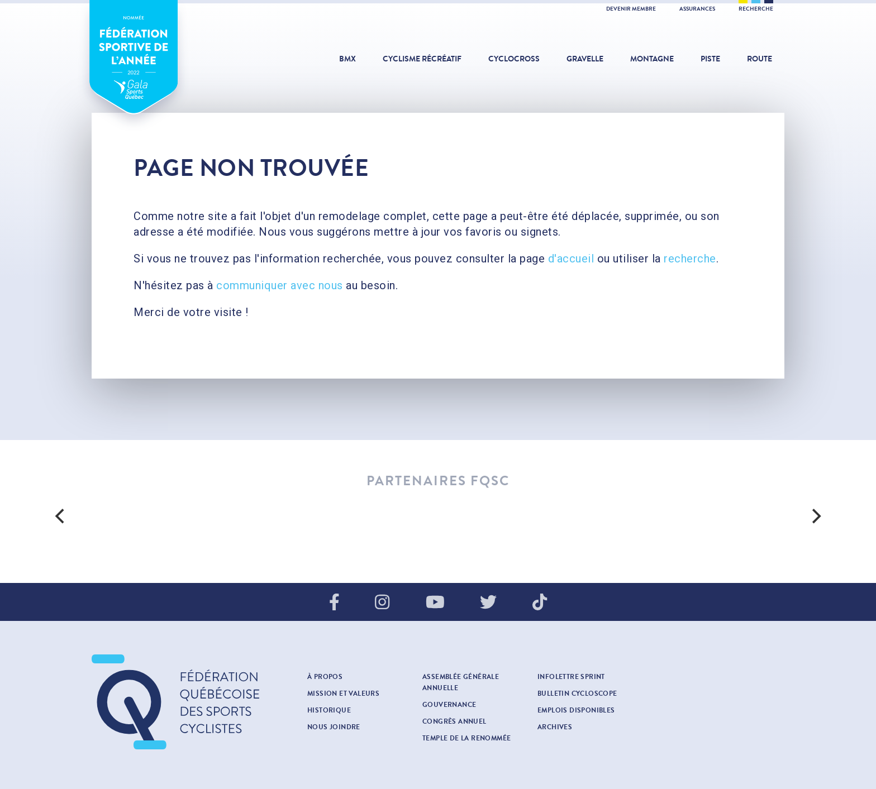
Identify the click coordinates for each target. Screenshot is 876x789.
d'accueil (571, 258)
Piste (710, 59)
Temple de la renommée (466, 738)
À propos (324, 677)
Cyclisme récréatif (422, 59)
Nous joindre (333, 727)
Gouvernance (449, 705)
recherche (690, 258)
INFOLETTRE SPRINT (571, 677)
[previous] (61, 516)
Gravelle (584, 59)
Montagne (652, 59)
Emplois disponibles (576, 710)
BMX (347, 59)
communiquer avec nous (279, 285)
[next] (815, 516)
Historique (329, 710)
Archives (554, 727)
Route (759, 59)
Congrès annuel (454, 721)
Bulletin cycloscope (577, 693)
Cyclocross (514, 59)
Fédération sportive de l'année (133, 70)
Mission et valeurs (343, 693)
